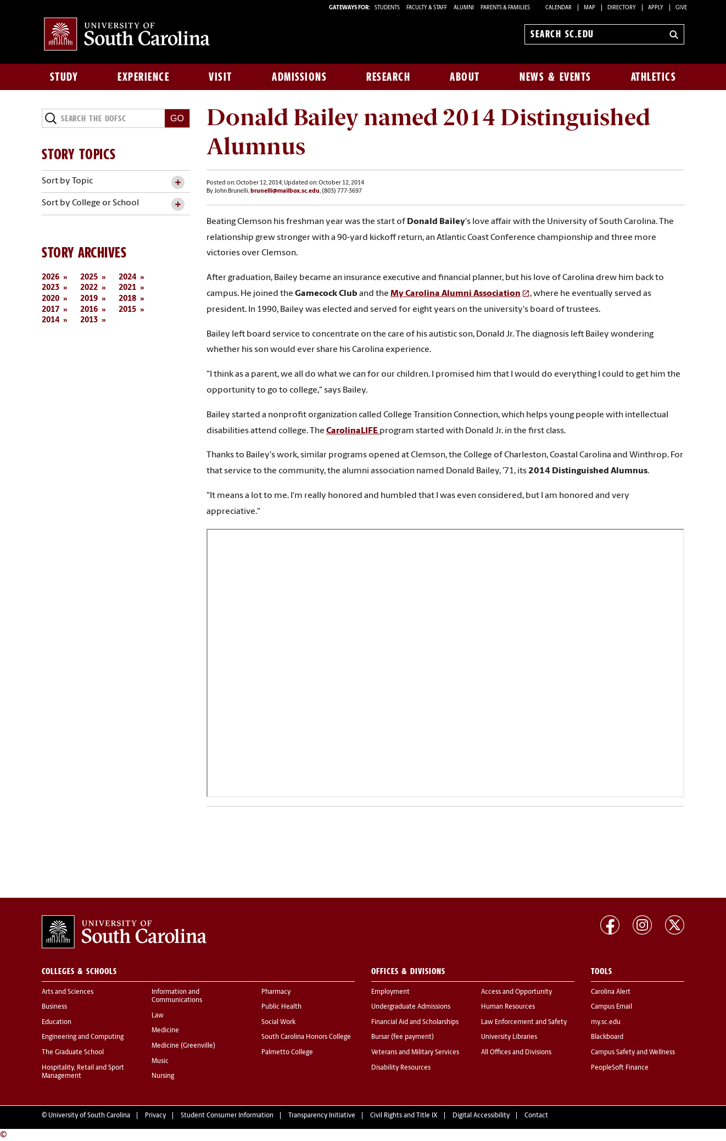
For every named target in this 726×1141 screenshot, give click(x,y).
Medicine (165, 1030)
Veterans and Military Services (415, 1052)
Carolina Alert (610, 992)
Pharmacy (276, 992)
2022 (89, 288)
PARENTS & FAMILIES (505, 8)
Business (54, 1007)
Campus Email (611, 1007)
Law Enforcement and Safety (524, 1022)
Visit (220, 76)
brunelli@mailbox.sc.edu (285, 191)
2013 (89, 320)
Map (589, 8)
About (465, 76)
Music (160, 1061)
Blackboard (607, 1037)
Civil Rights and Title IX (404, 1115)
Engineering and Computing (83, 1037)
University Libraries (509, 1037)
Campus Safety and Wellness (633, 1052)
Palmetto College (287, 1052)
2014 (50, 320)
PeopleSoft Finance (620, 1068)
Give (681, 8)
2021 (127, 288)
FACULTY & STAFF (426, 8)
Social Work (278, 1022)
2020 (50, 299)
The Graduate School (73, 1052)
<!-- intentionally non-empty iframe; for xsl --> (445, 663)
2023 (50, 288)
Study (64, 76)
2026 (50, 277)
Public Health (281, 1007)
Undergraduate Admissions (410, 1007)
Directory (621, 8)
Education (56, 1022)
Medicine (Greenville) (183, 1046)
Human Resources (508, 1007)
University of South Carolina (89, 1115)
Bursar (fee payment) (402, 1037)
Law (158, 1016)
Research (388, 76)
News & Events (555, 76)
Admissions (299, 76)
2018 (127, 299)
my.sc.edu (606, 1022)
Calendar (558, 8)
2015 (127, 310)
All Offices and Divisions (516, 1052)
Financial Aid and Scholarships (415, 1022)
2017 (50, 310)
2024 (127, 277)
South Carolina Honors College (306, 1037)
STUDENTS (388, 8)
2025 (89, 277)
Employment (390, 992)
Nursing (163, 1076)
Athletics (654, 76)
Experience (143, 76)
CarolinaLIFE (352, 431)
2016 (89, 310)
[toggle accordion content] (178, 182)
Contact (536, 1115)
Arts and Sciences (67, 992)
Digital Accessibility (481, 1115)
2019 (89, 299)
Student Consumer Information (227, 1115)
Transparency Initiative (321, 1115)
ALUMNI (464, 8)
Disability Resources (401, 1068)
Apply (655, 8)
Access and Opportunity (516, 992)
